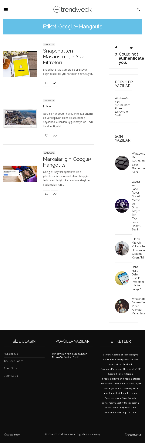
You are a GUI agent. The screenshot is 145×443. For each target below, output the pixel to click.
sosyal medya (109, 402)
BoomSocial (11, 375)
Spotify (119, 402)
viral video (110, 412)
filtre (125, 369)
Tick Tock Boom (13, 361)
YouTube (132, 412)
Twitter (116, 407)
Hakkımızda (11, 353)
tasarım (136, 402)
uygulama (125, 407)
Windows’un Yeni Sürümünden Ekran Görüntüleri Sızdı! (122, 106)
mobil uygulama (130, 388)
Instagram (128, 373)
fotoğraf (133, 369)
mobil (118, 388)
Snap (124, 397)
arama (113, 359)
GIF (139, 369)
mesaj (125, 383)
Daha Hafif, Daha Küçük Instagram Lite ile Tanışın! (138, 278)
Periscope (132, 393)
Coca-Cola (133, 359)
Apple (106, 359)
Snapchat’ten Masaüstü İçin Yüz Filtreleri (63, 56)
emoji (112, 364)
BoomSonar (11, 368)
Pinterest (109, 397)
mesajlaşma (135, 383)
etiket (119, 364)
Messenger (109, 388)
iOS (102, 383)
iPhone (108, 383)
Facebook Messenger (111, 369)
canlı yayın (122, 359)
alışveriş (107, 354)
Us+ (47, 106)
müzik (107, 393)
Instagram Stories (131, 378)
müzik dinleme (118, 393)
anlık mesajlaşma (129, 354)
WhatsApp (121, 412)
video (134, 407)
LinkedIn (117, 383)
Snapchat (132, 397)
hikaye (119, 373)
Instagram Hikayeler (112, 378)
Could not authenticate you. (131, 55)
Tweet (108, 407)
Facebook (127, 364)
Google (111, 373)
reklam (118, 397)
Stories (127, 402)
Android (116, 354)
